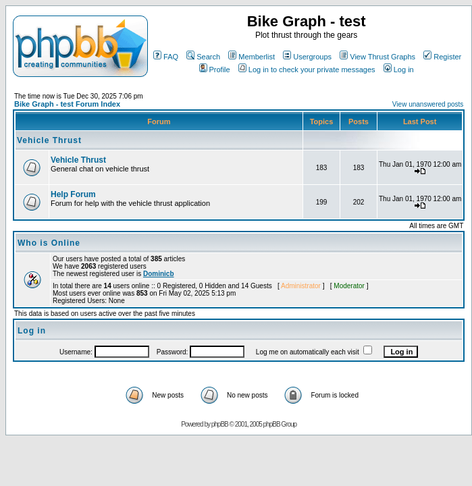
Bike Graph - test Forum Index (67, 104)
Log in (399, 69)
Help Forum (73, 194)
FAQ (165, 57)
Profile (214, 69)
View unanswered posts (427, 104)
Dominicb (158, 273)
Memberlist (251, 57)
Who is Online (49, 243)
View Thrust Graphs (377, 57)
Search (203, 57)
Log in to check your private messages (306, 69)
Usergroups (307, 57)
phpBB (219, 424)
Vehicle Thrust (49, 140)
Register (442, 57)
